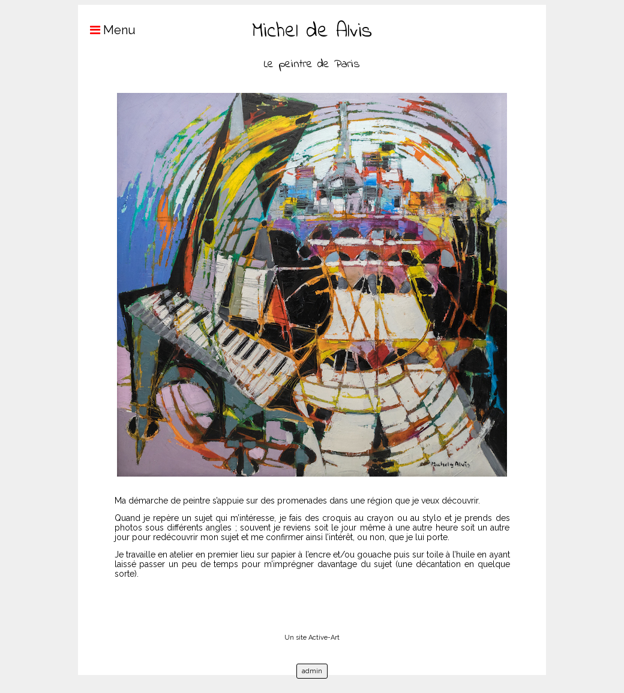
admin (312, 671)
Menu (107, 30)
